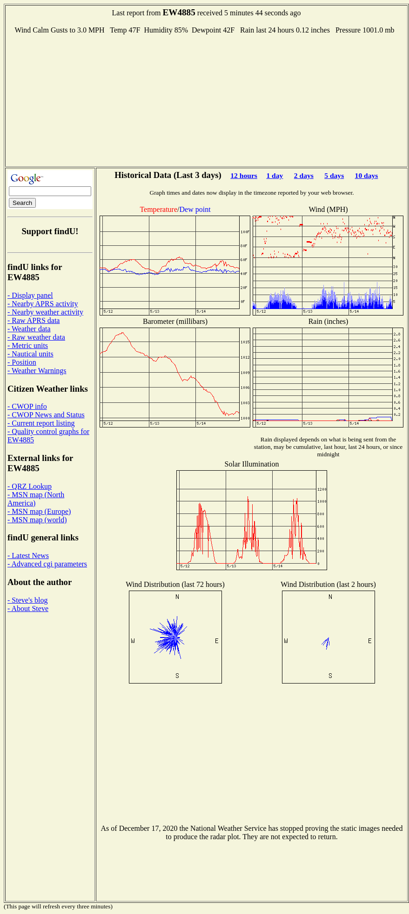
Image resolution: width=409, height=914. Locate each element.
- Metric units (27, 345)
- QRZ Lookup (29, 486)
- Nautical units (30, 354)
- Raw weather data (36, 337)
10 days (366, 175)
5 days (334, 175)
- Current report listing (40, 423)
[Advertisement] (207, 99)
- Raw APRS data (33, 320)
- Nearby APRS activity (42, 304)
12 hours (243, 175)
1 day (274, 175)
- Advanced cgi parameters (47, 564)
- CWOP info (27, 406)
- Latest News (28, 555)
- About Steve (27, 608)
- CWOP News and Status (46, 415)
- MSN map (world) (37, 520)
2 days (304, 175)
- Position (21, 362)
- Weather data (29, 329)
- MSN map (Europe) (39, 511)
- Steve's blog (27, 600)
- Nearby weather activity (45, 312)
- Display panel (30, 295)
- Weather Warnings (37, 371)
